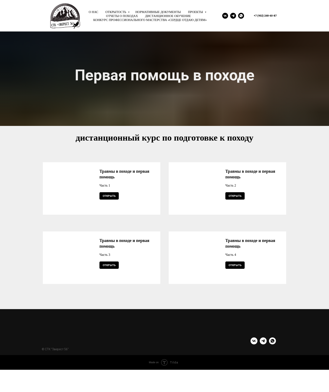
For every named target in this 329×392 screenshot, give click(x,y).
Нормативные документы (158, 12)
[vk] (225, 16)
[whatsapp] (241, 16)
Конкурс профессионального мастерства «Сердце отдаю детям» (150, 20)
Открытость (116, 12)
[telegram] (233, 16)
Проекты (196, 12)
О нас (93, 12)
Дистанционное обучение (168, 16)
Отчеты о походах (122, 16)
